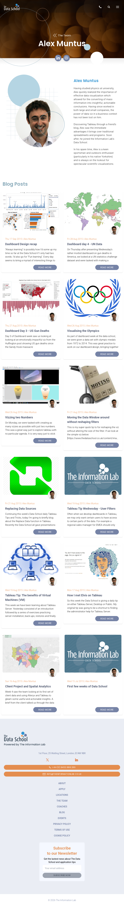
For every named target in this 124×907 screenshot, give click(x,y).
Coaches (62, 806)
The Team (62, 800)
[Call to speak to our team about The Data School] (100, 7)
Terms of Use (62, 830)
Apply (62, 789)
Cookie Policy (62, 835)
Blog (62, 812)
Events (62, 818)
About (62, 783)
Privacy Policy (62, 824)
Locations (62, 795)
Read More (45, 267)
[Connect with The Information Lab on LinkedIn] (76, 759)
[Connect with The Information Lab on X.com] (47, 759)
